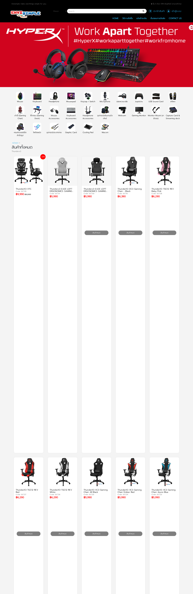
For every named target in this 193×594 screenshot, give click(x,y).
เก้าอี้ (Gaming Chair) (20, 114)
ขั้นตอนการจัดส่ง (157, 18)
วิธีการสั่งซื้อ (127, 18)
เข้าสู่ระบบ (176, 11)
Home (115, 18)
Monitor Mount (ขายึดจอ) (156, 114)
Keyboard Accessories (71, 114)
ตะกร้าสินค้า (159, 11)
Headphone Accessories (88, 114)
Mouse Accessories (54, 114)
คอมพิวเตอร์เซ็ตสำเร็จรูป (20, 131)
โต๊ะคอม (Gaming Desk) (37, 114)
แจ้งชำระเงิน (141, 18)
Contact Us (175, 18)
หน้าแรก (15, 142)
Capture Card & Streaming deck (173, 114)
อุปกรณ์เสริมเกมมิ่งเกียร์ (105, 114)
